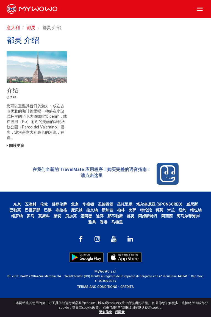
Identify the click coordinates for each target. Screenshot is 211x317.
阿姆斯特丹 (147, 216)
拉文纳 (92, 210)
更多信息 (105, 312)
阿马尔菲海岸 (188, 216)
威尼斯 (192, 204)
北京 (75, 204)
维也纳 (196, 210)
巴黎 (48, 210)
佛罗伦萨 (59, 204)
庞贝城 (76, 210)
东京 (17, 204)
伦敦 (44, 204)
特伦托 (146, 210)
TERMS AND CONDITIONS (97, 287)
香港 (103, 222)
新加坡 (107, 210)
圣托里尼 (124, 204)
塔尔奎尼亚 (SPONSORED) (159, 204)
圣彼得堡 (105, 204)
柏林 (121, 210)
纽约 (182, 210)
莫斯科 (44, 216)
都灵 (31, 27)
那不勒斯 (115, 216)
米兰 (171, 210)
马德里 (117, 222)
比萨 (132, 210)
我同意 (120, 312)
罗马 (30, 216)
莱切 (57, 216)
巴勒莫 (15, 210)
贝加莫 (71, 216)
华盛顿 (88, 204)
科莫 (159, 210)
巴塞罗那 (32, 210)
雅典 (92, 222)
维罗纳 (17, 216)
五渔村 (30, 204)
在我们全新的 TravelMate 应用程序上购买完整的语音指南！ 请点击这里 (105, 174)
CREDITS (127, 287)
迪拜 (100, 216)
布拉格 (61, 210)
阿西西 (167, 216)
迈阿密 (86, 216)
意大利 (13, 27)
